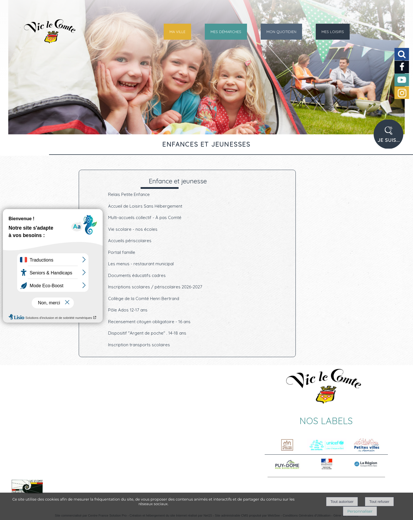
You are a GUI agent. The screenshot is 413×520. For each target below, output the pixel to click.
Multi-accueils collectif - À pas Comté (144, 217)
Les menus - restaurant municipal (141, 263)
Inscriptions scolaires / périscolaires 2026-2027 (155, 287)
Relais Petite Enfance (129, 194)
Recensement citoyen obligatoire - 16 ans (149, 321)
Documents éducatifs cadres (137, 275)
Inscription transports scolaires (139, 344)
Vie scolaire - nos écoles (132, 229)
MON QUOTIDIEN (281, 31)
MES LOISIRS (332, 31)
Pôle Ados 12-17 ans (127, 310)
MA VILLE (177, 31)
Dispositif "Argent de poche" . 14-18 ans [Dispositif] (147, 333)
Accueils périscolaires (129, 240)
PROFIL (391, 137)
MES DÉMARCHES (225, 31)
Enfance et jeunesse (178, 181)
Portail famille (121, 252)
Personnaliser (359, 511)
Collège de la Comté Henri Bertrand (143, 298)
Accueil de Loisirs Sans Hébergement (145, 206)
